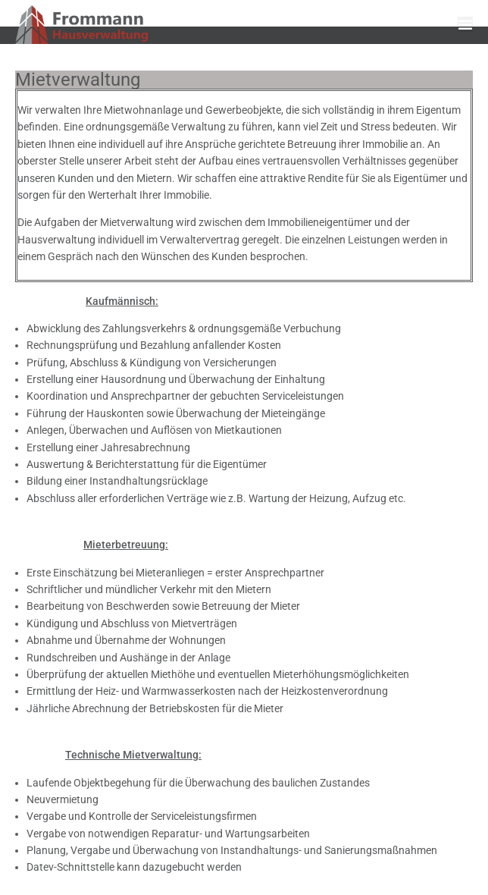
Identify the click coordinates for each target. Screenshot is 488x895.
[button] (465, 24)
